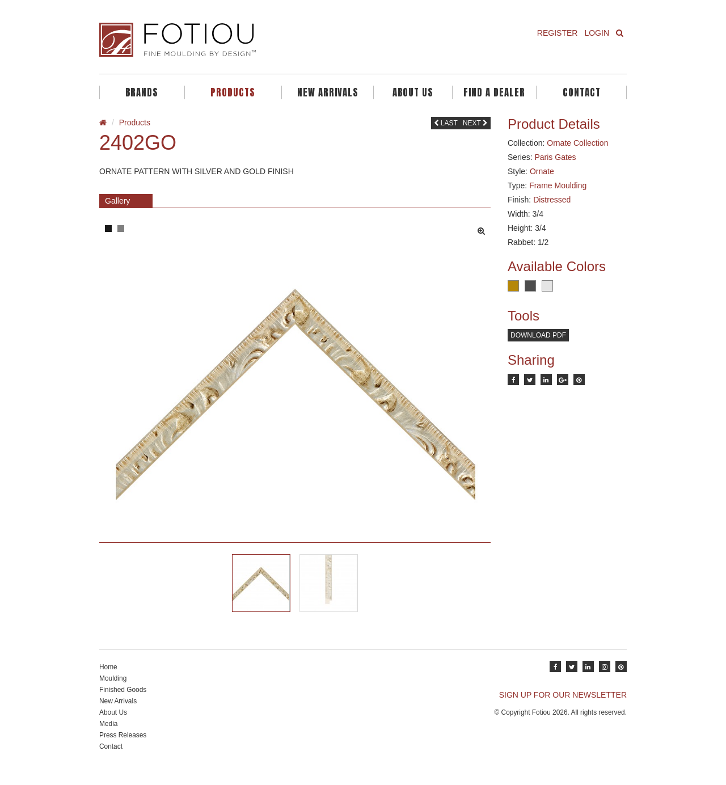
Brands (141, 92)
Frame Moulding (557, 185)
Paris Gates (555, 157)
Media (108, 734)
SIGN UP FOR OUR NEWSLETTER (563, 705)
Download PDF (538, 335)
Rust (513, 286)
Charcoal (530, 286)
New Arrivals (327, 92)
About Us (412, 92)
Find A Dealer (494, 92)
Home (108, 678)
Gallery (117, 200)
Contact (582, 92)
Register (557, 32)
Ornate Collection (577, 142)
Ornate (542, 171)
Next (475, 123)
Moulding (112, 689)
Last (446, 123)
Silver (547, 286)
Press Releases (122, 746)
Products (232, 92)
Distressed (552, 199)
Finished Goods (122, 700)
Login (596, 32)
